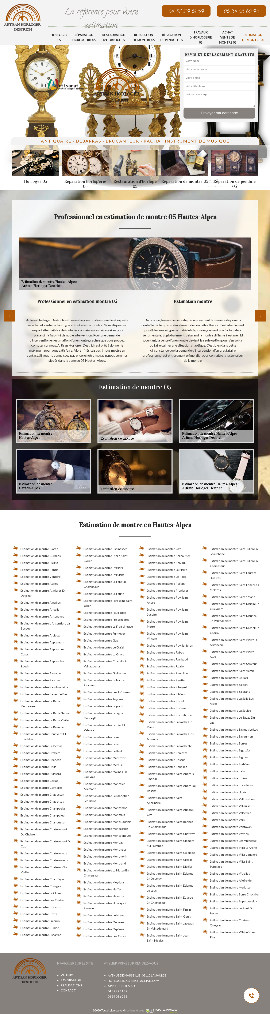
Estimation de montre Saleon (225, 683)
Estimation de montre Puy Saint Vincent (163, 635)
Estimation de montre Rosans (162, 759)
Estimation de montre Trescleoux (228, 784)
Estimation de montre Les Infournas (103, 691)
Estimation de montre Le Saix (225, 676)
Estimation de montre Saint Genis (165, 915)
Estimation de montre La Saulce (226, 709)
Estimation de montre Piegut (35, 561)
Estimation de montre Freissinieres (102, 618)
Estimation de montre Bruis (34, 766)
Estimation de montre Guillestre (101, 672)
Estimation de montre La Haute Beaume (100, 682)
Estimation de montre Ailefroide (227, 879)
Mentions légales (134, 1010)
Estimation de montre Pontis (35, 568)
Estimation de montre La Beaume (38, 726)
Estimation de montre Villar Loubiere (230, 853)
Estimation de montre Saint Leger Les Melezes (230, 587)
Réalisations (71, 985)
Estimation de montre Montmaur (101, 848)
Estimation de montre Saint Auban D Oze (166, 811)
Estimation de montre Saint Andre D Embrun (166, 775)
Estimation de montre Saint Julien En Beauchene (230, 551)
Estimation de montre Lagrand (99, 705)
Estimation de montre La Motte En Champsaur (102, 872)
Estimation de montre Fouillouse (101, 611)
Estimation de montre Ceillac (35, 779)
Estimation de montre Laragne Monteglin (99, 715)
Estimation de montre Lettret (99, 750)
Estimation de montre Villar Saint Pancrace (227, 863)
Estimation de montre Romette (163, 752)
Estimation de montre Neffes (99, 888)
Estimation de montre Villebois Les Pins (228, 934)
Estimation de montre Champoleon (39, 814)
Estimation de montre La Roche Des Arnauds (166, 736)
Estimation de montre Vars (223, 819)
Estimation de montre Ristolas (162, 707)
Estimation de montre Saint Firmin (165, 908)
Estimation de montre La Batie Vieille (41, 719)
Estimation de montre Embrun (36, 920)
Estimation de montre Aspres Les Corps (38, 651)
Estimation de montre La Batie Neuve (41, 712)
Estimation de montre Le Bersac (37, 745)
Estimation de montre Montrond (101, 862)
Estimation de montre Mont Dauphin (103, 820)
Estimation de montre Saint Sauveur (229, 663)
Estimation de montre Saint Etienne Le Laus (166, 887)
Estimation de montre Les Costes (39, 899)
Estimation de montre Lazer (98, 743)
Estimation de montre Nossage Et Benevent (102, 905)
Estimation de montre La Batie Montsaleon (36, 703)
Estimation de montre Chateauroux (40, 852)
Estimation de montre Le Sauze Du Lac (228, 719)
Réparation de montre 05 (144, 37)
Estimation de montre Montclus (100, 814)
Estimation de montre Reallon (162, 665)
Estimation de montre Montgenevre (103, 834)
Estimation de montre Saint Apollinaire (160, 799)
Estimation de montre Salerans (226, 690)
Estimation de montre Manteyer (101, 757)
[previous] (9, 316)
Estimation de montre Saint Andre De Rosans (167, 787)
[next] (260, 316)
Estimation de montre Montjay (99, 841)
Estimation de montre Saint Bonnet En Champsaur (166, 823)
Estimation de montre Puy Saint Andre (163, 599)
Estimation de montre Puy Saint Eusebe (163, 611)
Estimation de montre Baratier (36, 679)
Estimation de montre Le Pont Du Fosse (228, 910)
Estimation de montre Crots (35, 913)
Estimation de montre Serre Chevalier (230, 893)
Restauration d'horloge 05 (114, 37)
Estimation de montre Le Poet (162, 575)
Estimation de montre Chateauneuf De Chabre (40, 831)
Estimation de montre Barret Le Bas (40, 693)
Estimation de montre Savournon (227, 735)
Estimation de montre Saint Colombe (167, 851)
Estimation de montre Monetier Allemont (100, 786)
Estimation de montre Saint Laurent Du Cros (229, 575)
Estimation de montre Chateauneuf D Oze (41, 843)
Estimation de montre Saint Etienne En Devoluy (166, 875)
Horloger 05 (59, 37)
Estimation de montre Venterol (37, 575)
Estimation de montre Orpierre (100, 928)
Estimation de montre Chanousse (39, 821)
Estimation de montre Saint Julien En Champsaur (230, 563)
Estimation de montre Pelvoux (162, 561)
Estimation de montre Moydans (100, 881)
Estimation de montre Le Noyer (100, 914)
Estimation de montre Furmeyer (100, 632)
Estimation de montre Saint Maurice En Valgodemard (229, 617)
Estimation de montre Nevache (100, 895)
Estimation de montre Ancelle (36, 608)
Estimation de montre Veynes (225, 832)
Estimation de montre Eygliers (99, 567)
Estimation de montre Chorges (37, 885)
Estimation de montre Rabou (161, 651)
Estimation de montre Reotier (162, 679)
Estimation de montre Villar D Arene (229, 846)
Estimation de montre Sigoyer (225, 756)
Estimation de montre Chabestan (38, 793)
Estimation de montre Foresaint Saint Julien (104, 602)
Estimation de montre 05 (253, 37)
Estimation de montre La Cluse (37, 892)
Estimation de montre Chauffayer (38, 878)
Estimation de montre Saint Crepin (165, 858)
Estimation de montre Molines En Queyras (101, 774)
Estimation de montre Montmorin (101, 855)
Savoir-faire (71, 980)
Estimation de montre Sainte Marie (228, 596)
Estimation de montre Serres (224, 742)
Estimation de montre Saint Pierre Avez (228, 653)
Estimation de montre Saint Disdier (165, 865)
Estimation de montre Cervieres (37, 786)
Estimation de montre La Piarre (163, 568)
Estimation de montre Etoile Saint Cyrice (102, 557)
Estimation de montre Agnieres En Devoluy (39, 592)
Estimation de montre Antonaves (38, 615)
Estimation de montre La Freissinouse (104, 625)
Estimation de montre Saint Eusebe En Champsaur (166, 899)
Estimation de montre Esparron (37, 934)
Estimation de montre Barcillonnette (40, 686)
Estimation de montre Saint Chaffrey (167, 832)
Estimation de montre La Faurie (100, 592)
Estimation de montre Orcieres (100, 921)
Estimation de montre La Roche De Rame (165, 724)
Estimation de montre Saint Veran (228, 669)
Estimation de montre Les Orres (101, 935)
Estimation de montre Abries (35, 582)
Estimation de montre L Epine (36, 927)
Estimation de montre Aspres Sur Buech (38, 663)
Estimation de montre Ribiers (162, 693)
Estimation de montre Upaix (224, 791)
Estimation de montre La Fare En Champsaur (101, 583)
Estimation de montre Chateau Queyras (226, 922)
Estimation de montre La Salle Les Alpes (228, 700)
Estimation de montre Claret (35, 548)
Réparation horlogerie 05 (84, 37)
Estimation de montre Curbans (37, 555)
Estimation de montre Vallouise (226, 805)
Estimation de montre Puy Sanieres (166, 644)
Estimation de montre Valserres (226, 812)
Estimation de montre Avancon (37, 672)
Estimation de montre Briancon (37, 759)
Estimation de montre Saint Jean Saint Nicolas (164, 937)
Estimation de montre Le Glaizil (100, 646)
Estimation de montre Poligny (162, 582)
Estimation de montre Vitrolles (226, 872)
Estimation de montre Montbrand (101, 807)
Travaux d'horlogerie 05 (200, 37)
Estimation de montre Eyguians (100, 573)
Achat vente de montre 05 (227, 37)
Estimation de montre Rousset (163, 766)
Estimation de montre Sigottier (226, 749)
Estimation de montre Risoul (161, 700)
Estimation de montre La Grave (100, 653)
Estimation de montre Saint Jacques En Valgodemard (166, 925)
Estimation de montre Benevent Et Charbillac (39, 736)
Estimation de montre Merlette (226, 886)
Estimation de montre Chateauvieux (40, 859)
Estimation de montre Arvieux (36, 634)
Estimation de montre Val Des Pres (228, 798)
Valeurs (67, 975)
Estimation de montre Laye (97, 736)
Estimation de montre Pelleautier (164, 555)
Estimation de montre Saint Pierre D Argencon (229, 641)
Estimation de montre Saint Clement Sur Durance (166, 842)
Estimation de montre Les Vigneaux (229, 839)
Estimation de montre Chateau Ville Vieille (40, 869)
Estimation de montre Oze (160, 548)
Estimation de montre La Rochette (165, 745)
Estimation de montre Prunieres (164, 589)
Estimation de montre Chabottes (38, 800)
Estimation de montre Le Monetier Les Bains (102, 798)
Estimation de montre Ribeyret (163, 686)
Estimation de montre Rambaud (163, 658)
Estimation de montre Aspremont (39, 641)
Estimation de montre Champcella (39, 807)
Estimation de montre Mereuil (99, 764)
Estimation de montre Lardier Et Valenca (100, 727)
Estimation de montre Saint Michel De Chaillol (230, 629)
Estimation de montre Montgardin (102, 827)
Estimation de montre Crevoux (37, 906)
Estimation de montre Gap (97, 639)
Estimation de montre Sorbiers (226, 763)
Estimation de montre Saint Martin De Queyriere (230, 605)
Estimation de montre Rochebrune (165, 714)
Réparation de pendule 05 (171, 37)
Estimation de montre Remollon (163, 672)
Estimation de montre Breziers (36, 752)
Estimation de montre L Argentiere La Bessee (41, 625)
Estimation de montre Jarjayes (99, 698)
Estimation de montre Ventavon (227, 826)
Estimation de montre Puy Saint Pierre (163, 623)
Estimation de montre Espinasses (101, 548)
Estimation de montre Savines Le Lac (230, 728)
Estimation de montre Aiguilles (37, 601)
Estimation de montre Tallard (224, 770)
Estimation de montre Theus (224, 777)
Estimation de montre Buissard (37, 772)
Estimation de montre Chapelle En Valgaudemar (102, 663)
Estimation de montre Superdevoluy (229, 900)
